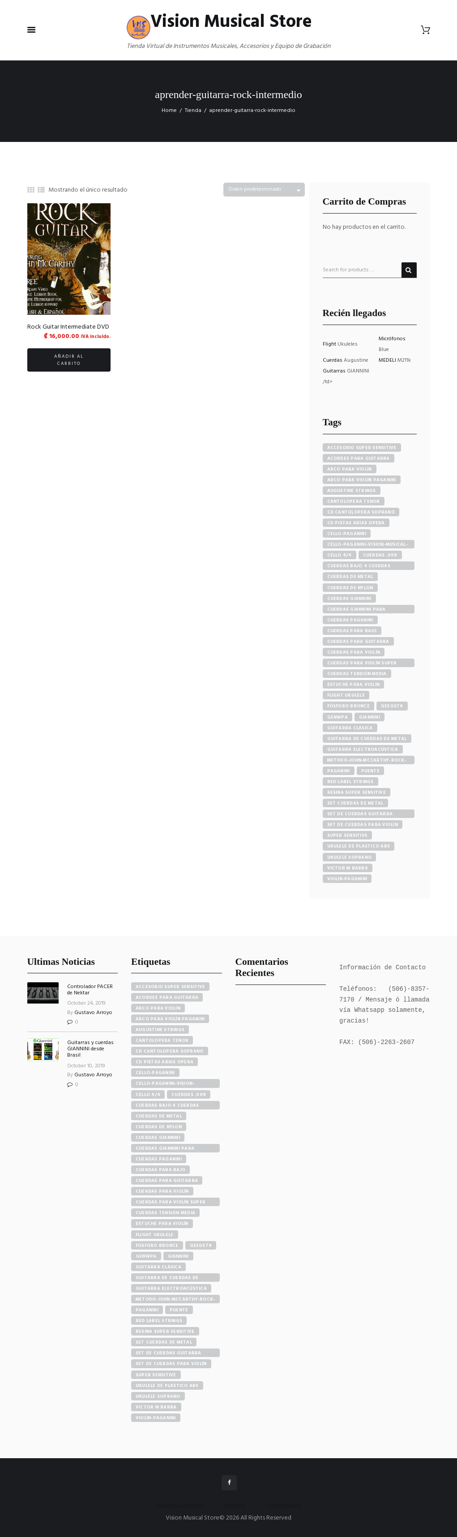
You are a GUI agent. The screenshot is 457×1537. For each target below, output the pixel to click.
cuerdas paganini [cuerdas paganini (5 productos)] (350, 620)
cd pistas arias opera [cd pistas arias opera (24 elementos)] (164, 1062)
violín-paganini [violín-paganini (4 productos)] (347, 878)
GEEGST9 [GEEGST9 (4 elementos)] (201, 1245)
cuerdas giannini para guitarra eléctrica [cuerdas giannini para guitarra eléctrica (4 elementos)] (165, 1148)
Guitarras (335, 371)
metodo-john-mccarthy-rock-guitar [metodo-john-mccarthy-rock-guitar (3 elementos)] (175, 1299)
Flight (330, 344)
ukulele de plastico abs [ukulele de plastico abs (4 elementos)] (167, 1385)
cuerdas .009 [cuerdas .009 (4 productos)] (380, 555)
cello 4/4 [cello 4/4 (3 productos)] (339, 555)
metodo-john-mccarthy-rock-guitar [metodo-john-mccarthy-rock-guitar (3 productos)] (367, 760)
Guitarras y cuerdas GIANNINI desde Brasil (90, 1049)
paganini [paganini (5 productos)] (338, 771)
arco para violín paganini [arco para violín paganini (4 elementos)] (170, 1019)
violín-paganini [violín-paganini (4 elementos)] (156, 1417)
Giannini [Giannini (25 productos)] (369, 717)
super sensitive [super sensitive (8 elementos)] (156, 1375)
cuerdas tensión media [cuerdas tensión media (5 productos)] (357, 673)
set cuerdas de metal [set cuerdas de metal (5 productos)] (355, 803)
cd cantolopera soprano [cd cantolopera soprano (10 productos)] (361, 512)
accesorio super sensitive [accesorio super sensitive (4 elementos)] (170, 986)
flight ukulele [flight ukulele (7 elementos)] (155, 1234)
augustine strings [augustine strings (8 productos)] (351, 490)
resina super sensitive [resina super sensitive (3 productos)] (356, 792)
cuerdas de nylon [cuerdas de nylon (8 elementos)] (159, 1126)
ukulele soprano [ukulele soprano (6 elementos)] (158, 1396)
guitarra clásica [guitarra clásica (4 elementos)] (158, 1267)
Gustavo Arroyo (93, 1012)
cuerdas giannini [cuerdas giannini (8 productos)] (349, 598)
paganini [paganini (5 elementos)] (147, 1310)
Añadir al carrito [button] (69, 360)
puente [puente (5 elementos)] (179, 1310)
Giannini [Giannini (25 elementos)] (178, 1256)
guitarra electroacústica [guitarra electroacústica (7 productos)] (362, 749)
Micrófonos (392, 338)
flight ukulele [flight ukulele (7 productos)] (346, 695)
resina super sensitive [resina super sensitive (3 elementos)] (165, 1331)
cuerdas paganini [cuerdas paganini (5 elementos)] (159, 1159)
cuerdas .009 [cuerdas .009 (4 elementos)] (188, 1094)
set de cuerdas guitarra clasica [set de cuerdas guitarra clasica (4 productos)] (360, 814)
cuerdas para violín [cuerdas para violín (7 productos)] (353, 652)
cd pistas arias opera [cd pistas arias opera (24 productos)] (356, 523)
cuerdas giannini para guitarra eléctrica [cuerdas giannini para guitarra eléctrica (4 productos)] (356, 609)
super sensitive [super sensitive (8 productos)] (347, 835)
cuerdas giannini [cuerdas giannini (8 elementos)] (158, 1137)
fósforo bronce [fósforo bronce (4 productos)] (348, 706)
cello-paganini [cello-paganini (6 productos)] (347, 533)
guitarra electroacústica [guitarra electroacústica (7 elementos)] (171, 1288)
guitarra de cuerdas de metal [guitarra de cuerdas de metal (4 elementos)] (167, 1278)
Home (169, 111)
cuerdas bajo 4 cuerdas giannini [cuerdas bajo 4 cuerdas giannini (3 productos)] (359, 566)
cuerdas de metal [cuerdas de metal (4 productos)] (350, 576)
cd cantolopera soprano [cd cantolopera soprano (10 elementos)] (170, 1051)
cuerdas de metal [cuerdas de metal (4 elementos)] (159, 1116)
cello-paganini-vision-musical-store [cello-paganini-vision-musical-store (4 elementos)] (165, 1083)
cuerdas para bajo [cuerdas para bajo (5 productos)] (352, 630)
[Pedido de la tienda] (264, 190)
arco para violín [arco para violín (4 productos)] (349, 469)
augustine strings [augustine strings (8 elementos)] (160, 1029)
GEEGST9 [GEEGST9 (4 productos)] (392, 706)
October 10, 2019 (86, 1066)
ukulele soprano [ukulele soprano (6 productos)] (349, 857)
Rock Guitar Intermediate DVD (68, 327)
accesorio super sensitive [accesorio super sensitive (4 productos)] (362, 447)
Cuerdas (333, 360)
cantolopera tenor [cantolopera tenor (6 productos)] (353, 501)
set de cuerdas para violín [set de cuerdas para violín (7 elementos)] (171, 1363)
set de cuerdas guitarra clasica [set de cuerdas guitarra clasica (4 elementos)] (168, 1353)
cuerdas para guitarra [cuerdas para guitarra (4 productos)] (358, 641)
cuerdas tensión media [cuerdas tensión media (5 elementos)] (165, 1212)
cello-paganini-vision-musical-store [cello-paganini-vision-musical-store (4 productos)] (367, 544)
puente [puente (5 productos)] (370, 771)
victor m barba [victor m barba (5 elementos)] (156, 1407)
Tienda (193, 111)
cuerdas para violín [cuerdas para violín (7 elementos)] (162, 1191)
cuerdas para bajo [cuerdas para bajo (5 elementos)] (160, 1169)
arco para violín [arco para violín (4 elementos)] (158, 1008)
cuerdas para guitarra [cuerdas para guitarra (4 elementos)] (167, 1180)
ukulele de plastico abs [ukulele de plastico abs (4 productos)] (358, 846)
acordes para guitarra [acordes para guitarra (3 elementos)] (167, 997)
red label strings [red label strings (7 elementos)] (159, 1320)
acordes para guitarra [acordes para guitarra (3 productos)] (358, 458)
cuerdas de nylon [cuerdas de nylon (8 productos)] (350, 587)
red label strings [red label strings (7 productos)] (350, 781)
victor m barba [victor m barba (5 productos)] (347, 868)
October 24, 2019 (86, 1003)
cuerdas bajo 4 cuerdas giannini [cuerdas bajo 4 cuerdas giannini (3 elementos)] (167, 1105)
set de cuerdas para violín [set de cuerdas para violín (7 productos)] (362, 824)
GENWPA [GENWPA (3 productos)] (337, 717)
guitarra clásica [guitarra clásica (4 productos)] (350, 728)
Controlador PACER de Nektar (90, 990)
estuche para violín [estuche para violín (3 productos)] (353, 684)
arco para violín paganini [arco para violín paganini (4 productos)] (361, 480)
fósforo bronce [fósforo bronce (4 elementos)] (157, 1245)
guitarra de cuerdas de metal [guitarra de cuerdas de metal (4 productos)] (367, 738)
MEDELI (388, 360)
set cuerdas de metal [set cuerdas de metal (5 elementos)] (164, 1342)
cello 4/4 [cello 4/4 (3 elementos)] (148, 1094)
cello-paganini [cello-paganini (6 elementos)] (155, 1072)
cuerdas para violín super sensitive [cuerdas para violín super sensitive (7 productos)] (362, 663)
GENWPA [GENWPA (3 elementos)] (146, 1256)
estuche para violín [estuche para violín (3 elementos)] (162, 1223)
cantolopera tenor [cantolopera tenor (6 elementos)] (162, 1040)
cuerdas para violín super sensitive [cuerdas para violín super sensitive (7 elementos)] (170, 1202)
